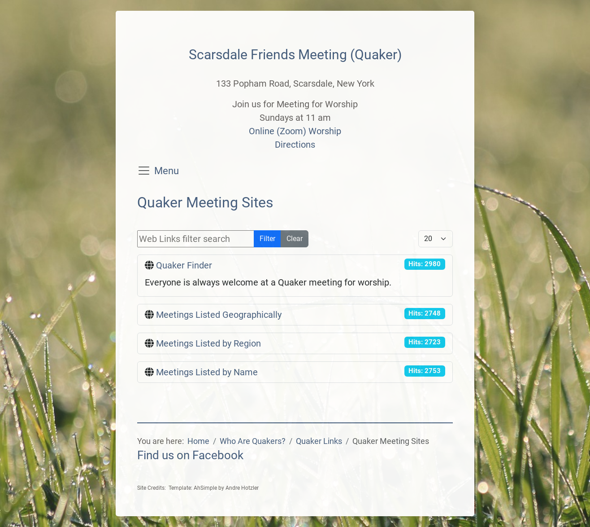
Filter (267, 238)
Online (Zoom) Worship (295, 131)
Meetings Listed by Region (208, 343)
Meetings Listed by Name (207, 372)
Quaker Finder (184, 265)
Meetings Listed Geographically (219, 314)
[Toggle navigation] (144, 170)
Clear (294, 238)
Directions (295, 144)
